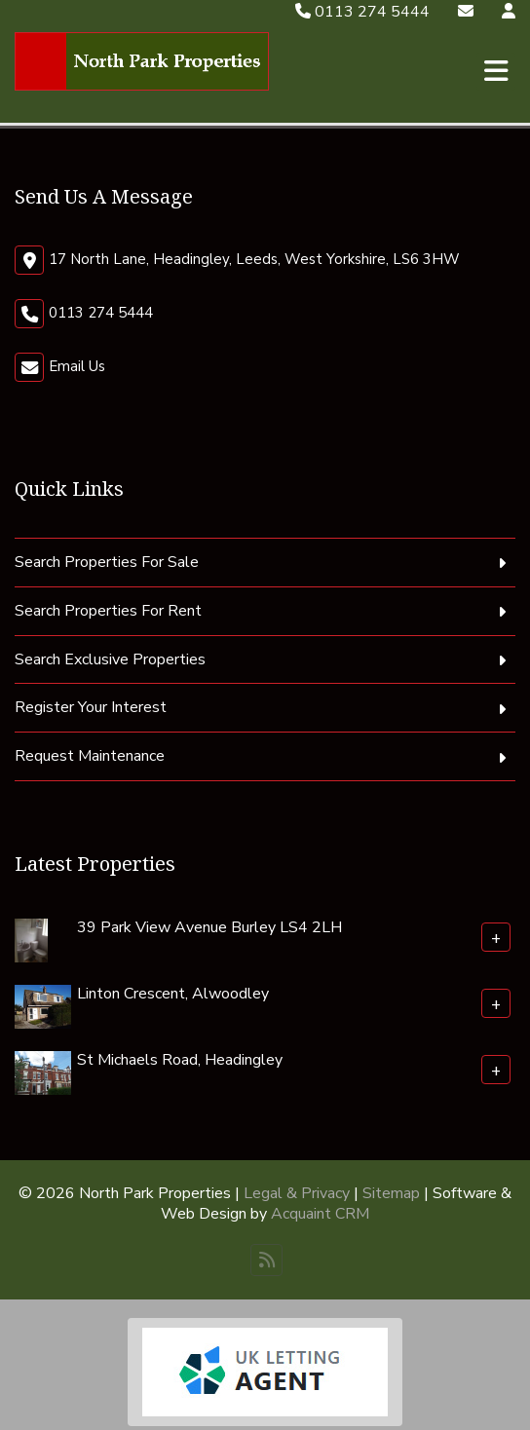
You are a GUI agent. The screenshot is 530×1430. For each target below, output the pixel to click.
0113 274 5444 (362, 11)
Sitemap (391, 1193)
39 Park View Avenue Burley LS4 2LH (209, 927)
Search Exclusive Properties (110, 659)
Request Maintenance (90, 756)
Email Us (77, 366)
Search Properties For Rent (108, 610)
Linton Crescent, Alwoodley (173, 993)
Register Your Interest (91, 707)
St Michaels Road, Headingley (180, 1060)
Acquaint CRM (320, 1213)
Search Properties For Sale (107, 562)
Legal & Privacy (297, 1193)
